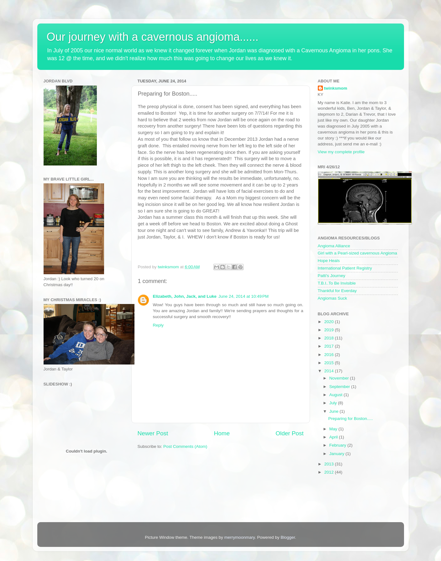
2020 (329, 321)
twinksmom (335, 88)
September (340, 386)
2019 (329, 330)
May (334, 429)
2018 (329, 338)
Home (222, 433)
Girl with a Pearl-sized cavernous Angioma (357, 253)
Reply (158, 325)
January (337, 453)
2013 (329, 464)
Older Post (289, 433)
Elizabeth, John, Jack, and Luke (185, 296)
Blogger (288, 537)
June (334, 411)
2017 (329, 346)
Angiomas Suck (332, 298)
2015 (329, 362)
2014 (329, 371)
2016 (329, 354)
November (339, 378)
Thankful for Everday (337, 290)
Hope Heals (329, 260)
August (336, 394)
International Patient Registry (345, 268)
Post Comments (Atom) (185, 446)
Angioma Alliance (334, 246)
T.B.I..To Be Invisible (337, 283)
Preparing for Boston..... (350, 418)
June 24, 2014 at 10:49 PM (243, 296)
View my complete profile (341, 151)
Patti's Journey (331, 275)
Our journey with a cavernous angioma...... (153, 36)
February (338, 445)
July (333, 403)
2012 (329, 472)
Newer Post (153, 433)
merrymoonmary (239, 537)
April (334, 437)
